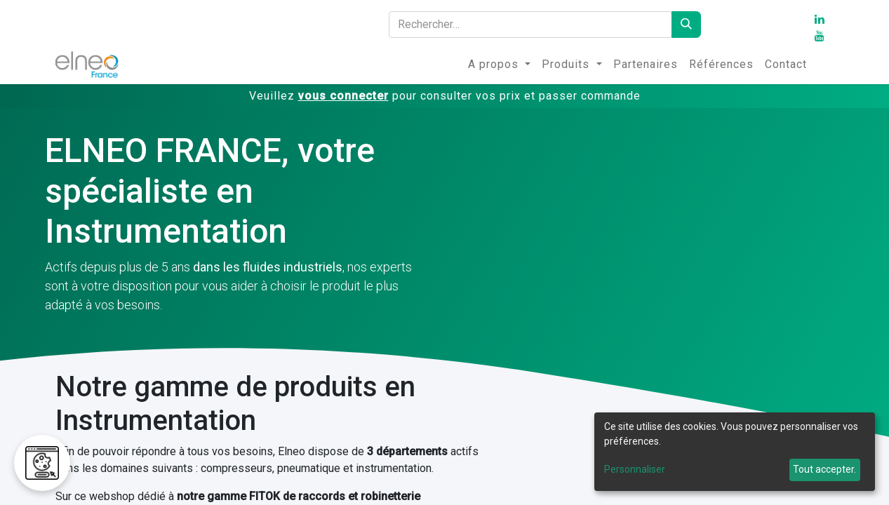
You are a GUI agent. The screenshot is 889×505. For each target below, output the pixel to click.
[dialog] (734, 451)
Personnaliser (634, 469)
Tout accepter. (824, 469)
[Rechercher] (686, 24)
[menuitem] (499, 64)
